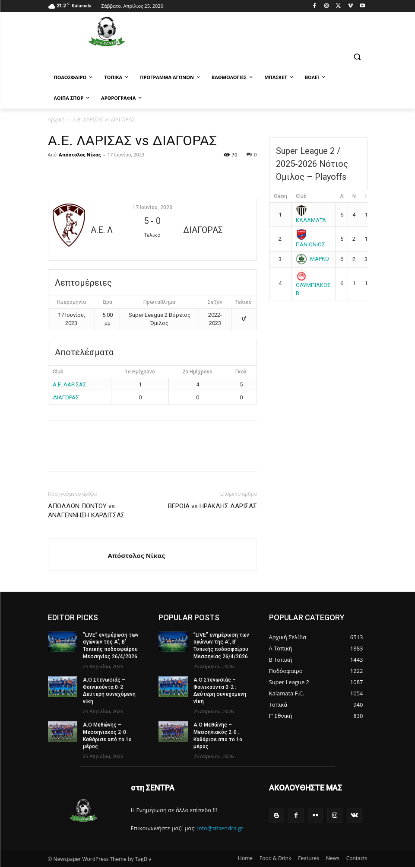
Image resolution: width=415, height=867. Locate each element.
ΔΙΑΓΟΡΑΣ (66, 397)
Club (301, 196)
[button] (357, 57)
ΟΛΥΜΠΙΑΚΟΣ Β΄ (313, 283)
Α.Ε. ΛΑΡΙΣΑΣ (69, 384)
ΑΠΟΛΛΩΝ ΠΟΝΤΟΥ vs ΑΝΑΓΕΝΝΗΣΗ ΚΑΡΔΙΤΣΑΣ (86, 510)
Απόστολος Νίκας (80, 154)
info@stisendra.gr (220, 828)
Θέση (280, 196)
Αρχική (56, 119)
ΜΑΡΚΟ (312, 258)
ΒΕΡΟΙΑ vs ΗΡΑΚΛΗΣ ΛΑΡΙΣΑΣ (212, 506)
